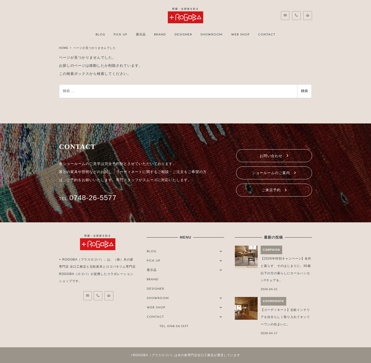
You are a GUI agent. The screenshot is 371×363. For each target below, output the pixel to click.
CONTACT (155, 316)
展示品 (152, 270)
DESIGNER (155, 288)
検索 (304, 91)
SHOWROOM (158, 298)
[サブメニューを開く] (221, 251)
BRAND (153, 279)
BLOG (151, 251)
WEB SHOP (156, 307)
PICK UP (153, 260)
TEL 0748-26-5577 (173, 326)
